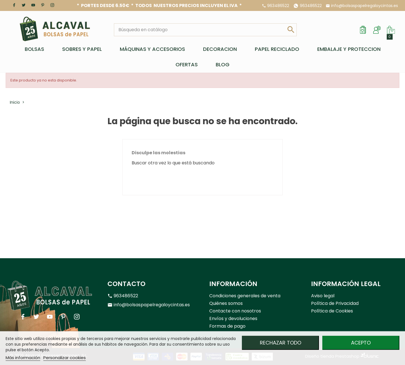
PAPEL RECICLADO (277, 49)
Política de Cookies (332, 311)
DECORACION (220, 49)
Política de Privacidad (335, 303)
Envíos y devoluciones (233, 318)
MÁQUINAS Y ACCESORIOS (152, 49)
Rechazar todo (280, 342)
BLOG (223, 64)
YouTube (33, 5)
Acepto (361, 342)
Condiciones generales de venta (244, 296)
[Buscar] (199, 30)
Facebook (14, 5)
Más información (23, 358)
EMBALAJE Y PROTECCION (349, 49)
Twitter (23, 5)
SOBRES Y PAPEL (82, 49)
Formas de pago (227, 326)
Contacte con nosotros (235, 311)
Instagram (52, 5)
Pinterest (42, 5)
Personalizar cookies (64, 358)
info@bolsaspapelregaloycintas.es (364, 5)
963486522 (278, 5)
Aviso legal (322, 296)
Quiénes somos (226, 303)
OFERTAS (187, 64)
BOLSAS (34, 49)
